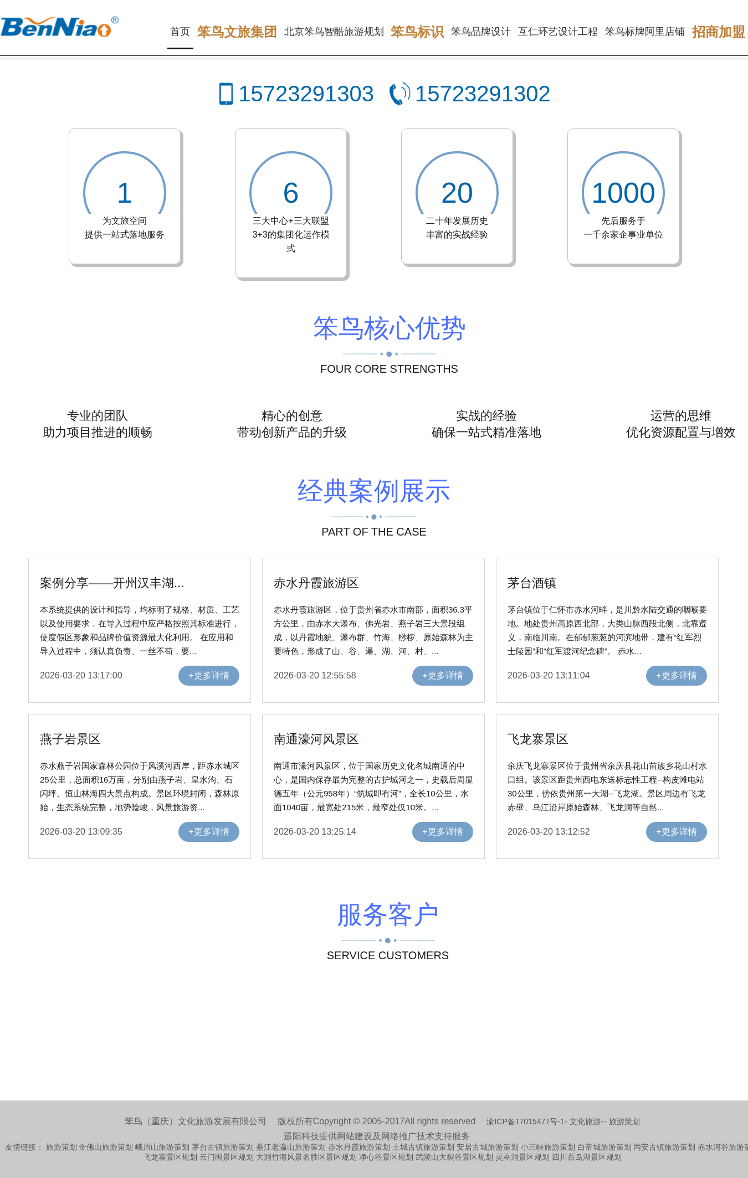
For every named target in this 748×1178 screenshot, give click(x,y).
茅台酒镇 (532, 583)
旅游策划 (624, 1121)
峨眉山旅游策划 (162, 1147)
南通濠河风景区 (316, 739)
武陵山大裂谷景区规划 (454, 1157)
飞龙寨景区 (538, 739)
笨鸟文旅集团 (237, 31)
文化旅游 (585, 1121)
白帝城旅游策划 (604, 1147)
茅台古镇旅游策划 (223, 1147)
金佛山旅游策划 (106, 1147)
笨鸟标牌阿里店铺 (645, 31)
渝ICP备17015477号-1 (525, 1121)
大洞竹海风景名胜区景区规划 (306, 1157)
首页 (180, 31)
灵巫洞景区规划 (522, 1157)
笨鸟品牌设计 (481, 31)
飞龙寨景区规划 (170, 1157)
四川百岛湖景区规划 (587, 1157)
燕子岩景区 (70, 739)
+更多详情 (208, 675)
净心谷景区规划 (386, 1157)
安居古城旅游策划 (488, 1147)
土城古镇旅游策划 (423, 1147)
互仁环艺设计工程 (558, 31)
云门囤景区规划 (226, 1157)
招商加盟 (718, 31)
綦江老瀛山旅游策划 (291, 1147)
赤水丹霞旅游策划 (359, 1147)
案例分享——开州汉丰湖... (112, 583)
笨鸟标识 (417, 31)
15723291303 (306, 93)
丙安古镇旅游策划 (664, 1147)
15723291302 (483, 93)
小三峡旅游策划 (548, 1147)
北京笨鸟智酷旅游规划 (334, 31)
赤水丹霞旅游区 (316, 583)
